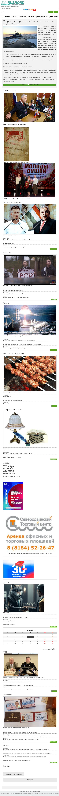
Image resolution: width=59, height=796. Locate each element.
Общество (31, 17)
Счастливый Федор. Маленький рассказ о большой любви (17, 453)
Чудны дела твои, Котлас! (9, 624)
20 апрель (5, 731)
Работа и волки (7, 612)
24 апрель (5, 448)
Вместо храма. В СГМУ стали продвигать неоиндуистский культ (19, 340)
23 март (4, 292)
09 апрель (5, 616)
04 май (4, 748)
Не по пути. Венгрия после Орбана (11, 235)
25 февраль (5, 245)
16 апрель (5, 395)
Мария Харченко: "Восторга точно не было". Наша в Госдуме (18, 239)
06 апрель (5, 238)
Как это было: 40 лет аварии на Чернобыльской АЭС (16, 336)
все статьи (54, 405)
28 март (4, 619)
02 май (4, 687)
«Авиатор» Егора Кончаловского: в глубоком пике (15, 294)
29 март (4, 738)
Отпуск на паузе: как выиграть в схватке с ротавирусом (16, 760)
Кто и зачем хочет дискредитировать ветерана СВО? (16, 727)
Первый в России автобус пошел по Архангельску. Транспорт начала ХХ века (22, 344)
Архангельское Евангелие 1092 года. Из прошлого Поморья (18, 685)
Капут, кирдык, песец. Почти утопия (12, 457)
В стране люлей (7, 396)
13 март (4, 623)
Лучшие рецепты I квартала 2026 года (12, 400)
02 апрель (5, 452)
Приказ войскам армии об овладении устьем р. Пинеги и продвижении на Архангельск (24, 736)
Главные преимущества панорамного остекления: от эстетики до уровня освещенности (24, 756)
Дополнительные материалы (14, 774)
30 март (4, 346)
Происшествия (40, 17)
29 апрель (5, 755)
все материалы (53, 249)
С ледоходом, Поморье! (9, 620)
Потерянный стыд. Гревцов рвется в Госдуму (14, 247)
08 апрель (5, 343)
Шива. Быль (6, 450)
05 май (4, 680)
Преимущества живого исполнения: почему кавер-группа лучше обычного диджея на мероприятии (27, 753)
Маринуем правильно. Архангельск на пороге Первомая (17, 392)
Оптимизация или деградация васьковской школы (15, 617)
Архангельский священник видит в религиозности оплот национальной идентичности (24, 677)
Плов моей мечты (7, 403)
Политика (15, 17)
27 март (4, 402)
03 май (4, 684)
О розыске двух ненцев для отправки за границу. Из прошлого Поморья (21, 739)
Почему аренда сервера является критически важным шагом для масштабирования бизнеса (26, 749)
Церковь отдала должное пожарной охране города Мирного (18, 689)
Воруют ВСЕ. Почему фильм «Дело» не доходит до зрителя (18, 285)
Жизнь (56, 17)
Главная (7, 17)
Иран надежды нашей (8, 243)
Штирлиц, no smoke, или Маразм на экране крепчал (16, 297)
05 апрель (5, 734)
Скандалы (49, 17)
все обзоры (54, 299)
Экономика (22, 17)
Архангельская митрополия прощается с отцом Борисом (17, 682)
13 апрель (5, 339)
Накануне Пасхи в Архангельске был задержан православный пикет (20, 732)
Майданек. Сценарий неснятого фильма (13, 290)
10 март (4, 296)
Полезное (30, 779)
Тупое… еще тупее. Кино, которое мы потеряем (15, 348)
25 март (4, 242)
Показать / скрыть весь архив (11, 476)
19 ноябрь (22, 84)
